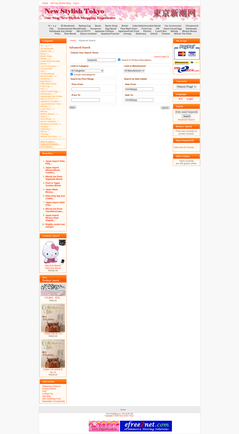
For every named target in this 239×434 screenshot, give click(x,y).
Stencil (153, 33)
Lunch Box (161, 31)
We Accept (181, 40)
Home (45, 3)
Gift (158, 28)
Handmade (191, 28)
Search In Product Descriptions (136, 60)
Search (179, 106)
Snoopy (127, 33)
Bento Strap (111, 26)
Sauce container (88, 33)
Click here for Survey (184, 147)
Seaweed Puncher (110, 33)
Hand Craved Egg (173, 28)
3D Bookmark (68, 26)
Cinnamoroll (192, 26)
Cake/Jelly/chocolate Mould (146, 26)
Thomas (166, 33)
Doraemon (96, 28)
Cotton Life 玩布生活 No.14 (53, 370)
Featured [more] (50, 235)
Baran (98, 26)
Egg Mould (110, 28)
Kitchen (147, 31)
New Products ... (48, 141)
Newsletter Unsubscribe (53, 401)
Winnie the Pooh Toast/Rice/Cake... (55, 210)
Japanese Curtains (104, 31)
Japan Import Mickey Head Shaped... (52, 218)
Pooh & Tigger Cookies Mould (53, 184)
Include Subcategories (84, 74)
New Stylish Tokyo (126, 416)
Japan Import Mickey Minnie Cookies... (53, 170)
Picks (57, 33)
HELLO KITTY (83, 31)
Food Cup (147, 28)
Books (125, 26)
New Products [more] (50, 279)
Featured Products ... (51, 144)
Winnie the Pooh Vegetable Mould (54, 177)
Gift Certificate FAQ (51, 399)
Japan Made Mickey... (52, 190)
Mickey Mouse (189, 31)
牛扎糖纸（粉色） (53, 296)
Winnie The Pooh (182, 33)
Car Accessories (173, 26)
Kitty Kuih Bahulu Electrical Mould (53, 265)
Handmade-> (47, 94)
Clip (51, 28)
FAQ (44, 391)
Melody (174, 31)
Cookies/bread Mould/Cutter (72, 28)
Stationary (141, 33)
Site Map (46, 396)
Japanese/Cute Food (128, 31)
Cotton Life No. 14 (53, 332)
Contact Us (47, 394)
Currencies (181, 81)
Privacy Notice (49, 389)
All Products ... (47, 146)
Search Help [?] (161, 56)
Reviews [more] (184, 126)
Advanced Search (186, 119)
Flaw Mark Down (128, 28)
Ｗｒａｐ (52, 26)
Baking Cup (85, 26)
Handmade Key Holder (60, 31)
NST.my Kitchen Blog (61, 3)
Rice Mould (70, 33)
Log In (76, 3)
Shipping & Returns (51, 386)
